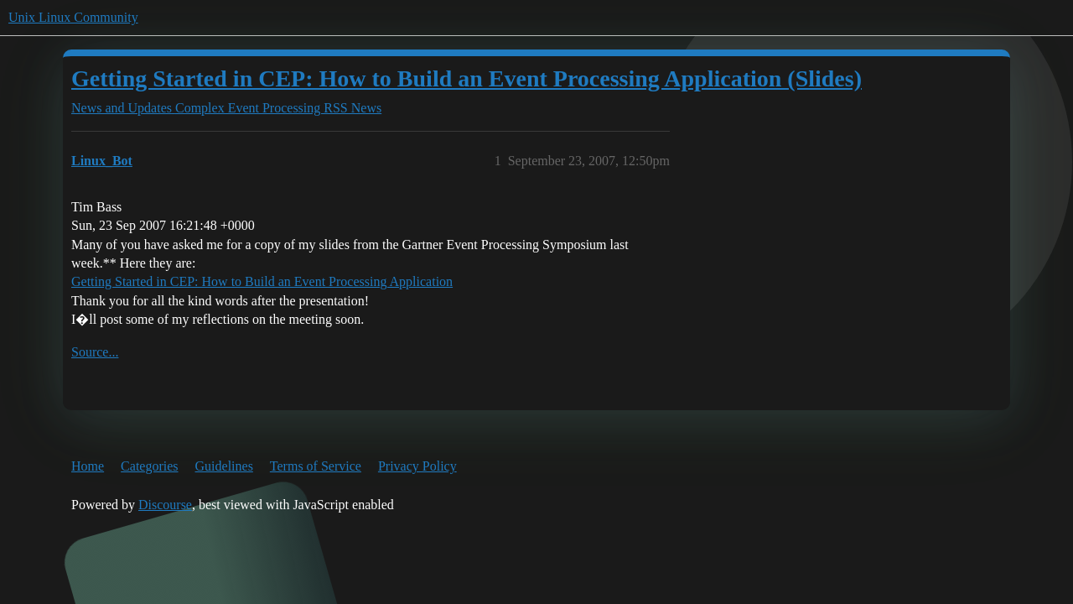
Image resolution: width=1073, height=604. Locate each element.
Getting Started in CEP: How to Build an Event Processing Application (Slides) (466, 78)
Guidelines (224, 466)
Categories (149, 466)
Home (87, 466)
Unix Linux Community (73, 17)
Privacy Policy (417, 466)
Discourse (165, 504)
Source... (94, 352)
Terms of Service (315, 466)
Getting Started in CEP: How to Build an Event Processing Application (262, 281)
